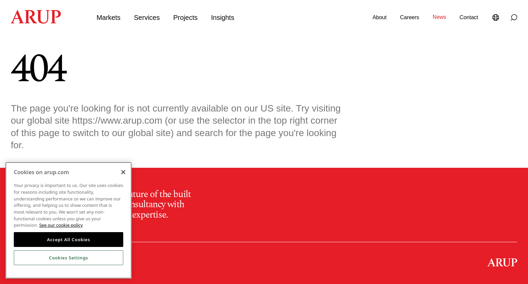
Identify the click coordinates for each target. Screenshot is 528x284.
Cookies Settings (68, 258)
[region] (68, 220)
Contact (469, 17)
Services (147, 17)
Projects (185, 17)
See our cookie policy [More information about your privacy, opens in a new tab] (60, 225)
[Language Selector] (497, 17)
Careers (409, 17)
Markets (109, 17)
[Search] (513, 17)
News (439, 17)
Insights (222, 17)
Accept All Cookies (68, 239)
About (379, 17)
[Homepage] (36, 21)
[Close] (123, 172)
